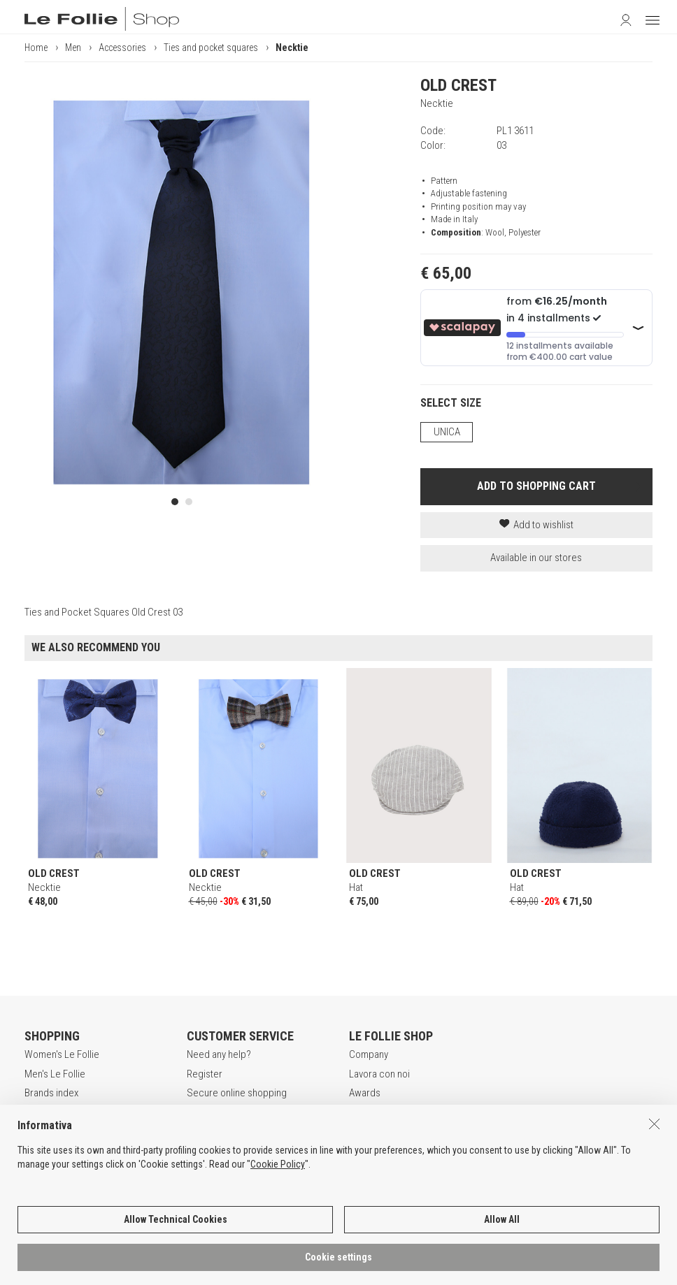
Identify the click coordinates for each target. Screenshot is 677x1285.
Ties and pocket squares (211, 47)
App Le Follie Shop (63, 1131)
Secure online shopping (237, 1093)
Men (73, 47)
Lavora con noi (379, 1074)
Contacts (368, 1131)
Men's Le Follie (54, 1074)
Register (204, 1074)
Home (36, 47)
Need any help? (219, 1054)
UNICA (447, 432)
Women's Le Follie (61, 1054)
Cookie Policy (277, 1193)
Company (368, 1054)
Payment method (222, 1111)
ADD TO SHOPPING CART (536, 486)
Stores (363, 1111)
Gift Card (43, 1111)
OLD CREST (458, 85)
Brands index (51, 1093)
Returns (203, 1131)
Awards (364, 1093)
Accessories (122, 47)
